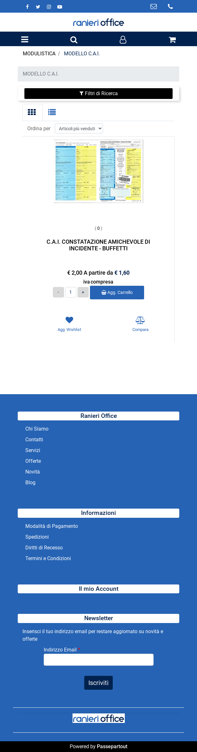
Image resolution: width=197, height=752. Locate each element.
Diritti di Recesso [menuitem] (44, 548)
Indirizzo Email (62, 650)
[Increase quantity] (83, 292)
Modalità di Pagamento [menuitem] (51, 526)
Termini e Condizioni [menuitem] (48, 558)
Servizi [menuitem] (33, 450)
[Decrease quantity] (58, 292)
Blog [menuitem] (30, 483)
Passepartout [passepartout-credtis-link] (112, 746)
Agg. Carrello (117, 292)
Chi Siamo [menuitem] (36, 429)
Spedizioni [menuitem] (37, 537)
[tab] (32, 112)
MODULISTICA (39, 54)
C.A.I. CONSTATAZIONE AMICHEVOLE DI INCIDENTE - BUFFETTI (98, 245)
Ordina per (38, 128)
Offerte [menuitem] (33, 461)
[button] (98, 683)
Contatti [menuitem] (34, 440)
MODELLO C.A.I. (82, 54)
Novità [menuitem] (32, 472)
